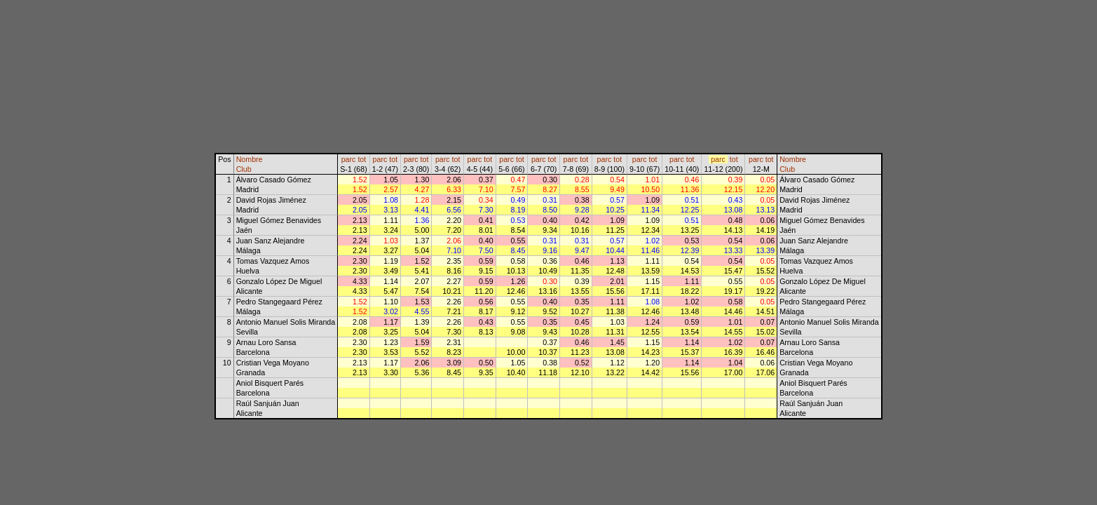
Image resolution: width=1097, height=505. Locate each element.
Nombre (249, 159)
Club (244, 169)
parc (348, 159)
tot (361, 159)
